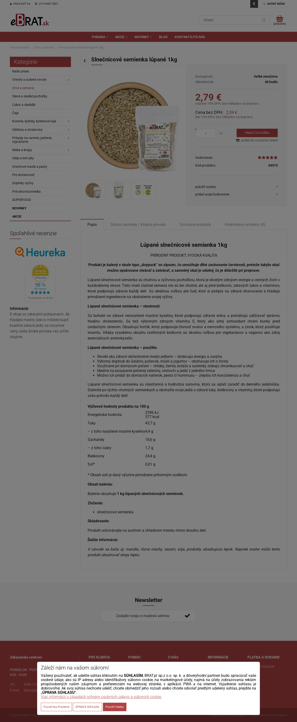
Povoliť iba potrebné (56, 707)
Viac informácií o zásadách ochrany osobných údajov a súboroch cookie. (101, 696)
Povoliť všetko (115, 707)
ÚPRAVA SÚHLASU (87, 707)
